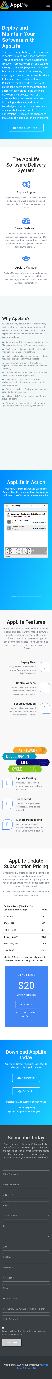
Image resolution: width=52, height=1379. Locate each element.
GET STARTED (26, 1004)
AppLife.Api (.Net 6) (26, 1108)
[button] (5, 551)
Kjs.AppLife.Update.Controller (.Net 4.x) (26, 1111)
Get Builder (26, 1091)
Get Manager (26, 1078)
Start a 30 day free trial (26, 127)
